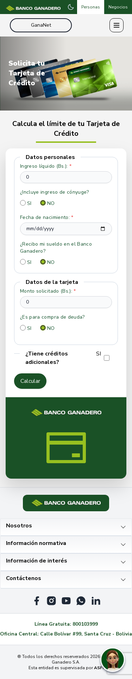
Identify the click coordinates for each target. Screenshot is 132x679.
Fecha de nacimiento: (47, 217)
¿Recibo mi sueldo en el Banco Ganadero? (56, 247)
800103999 (85, 624)
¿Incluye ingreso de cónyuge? (54, 192)
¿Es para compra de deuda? (52, 317)
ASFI (98, 668)
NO (51, 203)
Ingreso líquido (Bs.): (45, 166)
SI (29, 203)
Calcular (30, 381)
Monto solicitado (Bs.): (48, 291)
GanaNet (41, 25)
